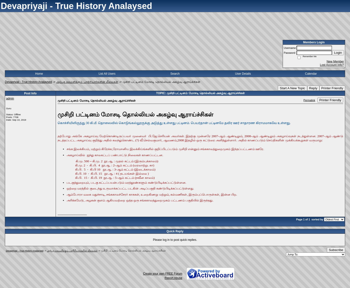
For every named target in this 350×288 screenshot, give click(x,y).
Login (338, 52)
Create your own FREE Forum (162, 273)
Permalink (309, 100)
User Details (243, 73)
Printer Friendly (332, 88)
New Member (335, 61)
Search (175, 73)
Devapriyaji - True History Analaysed (28, 82)
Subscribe (336, 250)
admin (10, 98)
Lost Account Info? (332, 65)
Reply (313, 88)
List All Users (107, 73)
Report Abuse (173, 278)
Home (39, 73)
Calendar (311, 73)
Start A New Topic (292, 88)
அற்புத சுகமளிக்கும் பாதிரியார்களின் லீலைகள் (87, 82)
